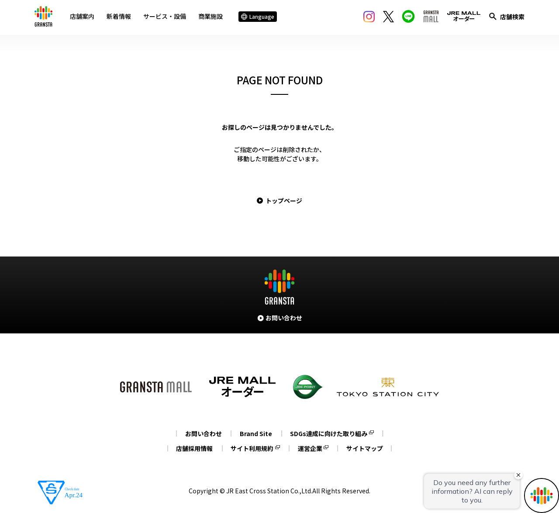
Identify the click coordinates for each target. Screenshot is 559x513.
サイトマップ (366, 448)
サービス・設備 (166, 17)
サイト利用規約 (251, 448)
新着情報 (120, 17)
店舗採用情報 (192, 448)
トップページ (284, 200)
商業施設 (212, 17)
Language (259, 17)
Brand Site (256, 433)
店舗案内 (83, 17)
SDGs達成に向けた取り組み (330, 433)
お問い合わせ (202, 433)
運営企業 (310, 448)
